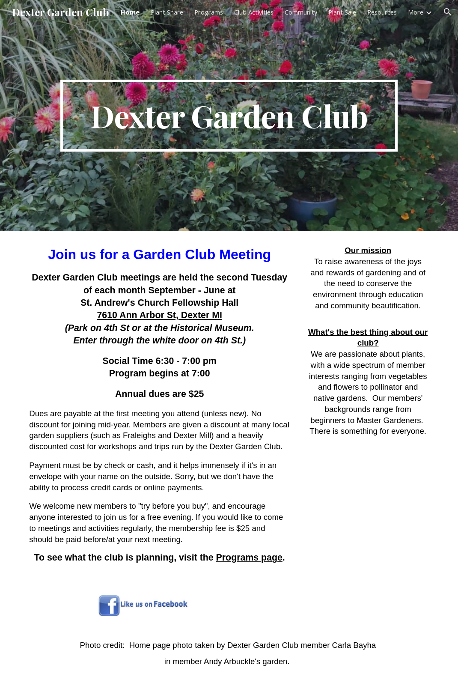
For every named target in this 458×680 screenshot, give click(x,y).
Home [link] (130, 12)
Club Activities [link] (254, 12)
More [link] (415, 12)
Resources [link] (382, 12)
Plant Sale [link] (342, 12)
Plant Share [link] (167, 12)
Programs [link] (208, 12)
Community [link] (301, 12)
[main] (228, 116)
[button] (447, 12)
